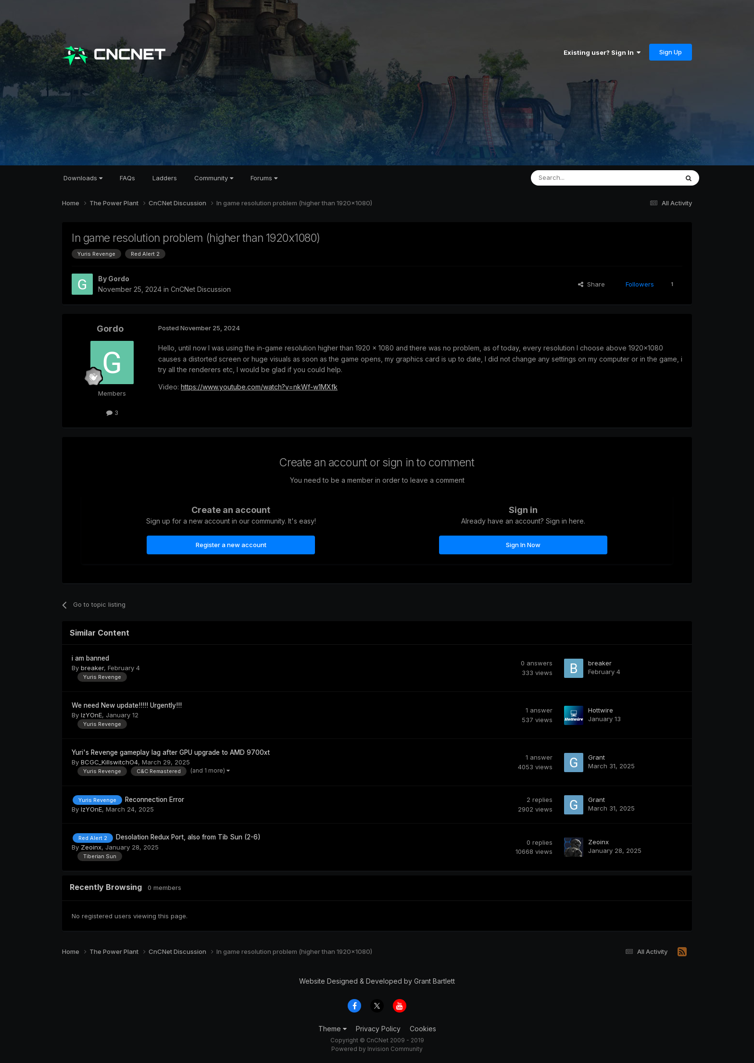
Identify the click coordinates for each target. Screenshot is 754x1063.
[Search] (580, 178)
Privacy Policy (378, 1029)
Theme (332, 1029)
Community (213, 178)
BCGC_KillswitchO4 (109, 762)
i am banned (90, 658)
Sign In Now (523, 545)
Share (591, 284)
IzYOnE (91, 715)
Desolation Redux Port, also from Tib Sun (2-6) (188, 837)
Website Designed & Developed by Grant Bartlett (377, 981)
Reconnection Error (154, 799)
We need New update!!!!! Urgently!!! (127, 705)
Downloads (82, 178)
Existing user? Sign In (602, 52)
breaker (92, 668)
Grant (596, 757)
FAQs (127, 178)
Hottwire (600, 710)
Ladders (164, 178)
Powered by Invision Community (377, 1048)
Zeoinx (91, 847)
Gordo (118, 279)
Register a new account (231, 545)
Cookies (423, 1029)
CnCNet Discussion (201, 289)
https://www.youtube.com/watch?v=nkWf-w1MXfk (259, 387)
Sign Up (670, 52)
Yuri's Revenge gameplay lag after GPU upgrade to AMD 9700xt (171, 752)
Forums (264, 178)
